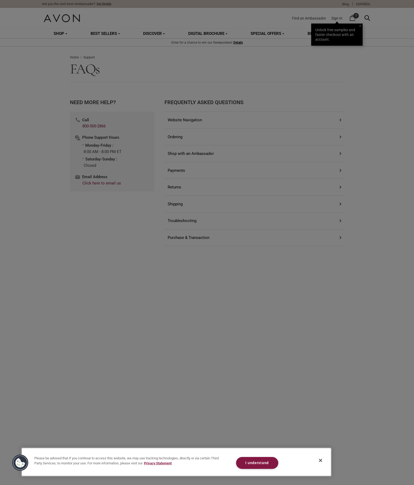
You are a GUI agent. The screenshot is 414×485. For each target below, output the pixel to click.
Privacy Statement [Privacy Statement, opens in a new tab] (158, 463)
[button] (20, 462)
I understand (257, 463)
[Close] (320, 460)
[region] (176, 462)
